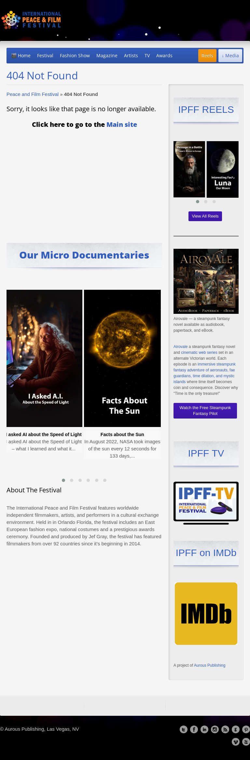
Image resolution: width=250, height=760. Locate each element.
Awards (164, 55)
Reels (207, 55)
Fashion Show (75, 55)
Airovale (181, 346)
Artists (131, 55)
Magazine (107, 55)
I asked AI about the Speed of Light (45, 434)
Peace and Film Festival (33, 94)
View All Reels (205, 216)
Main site (121, 124)
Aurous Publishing (210, 665)
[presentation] (13, 378)
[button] (63, 480)
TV (147, 55)
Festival (45, 55)
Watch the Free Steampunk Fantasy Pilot (205, 410)
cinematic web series (199, 352)
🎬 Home (21, 55)
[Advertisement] (84, 181)
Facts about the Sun (124, 434)
